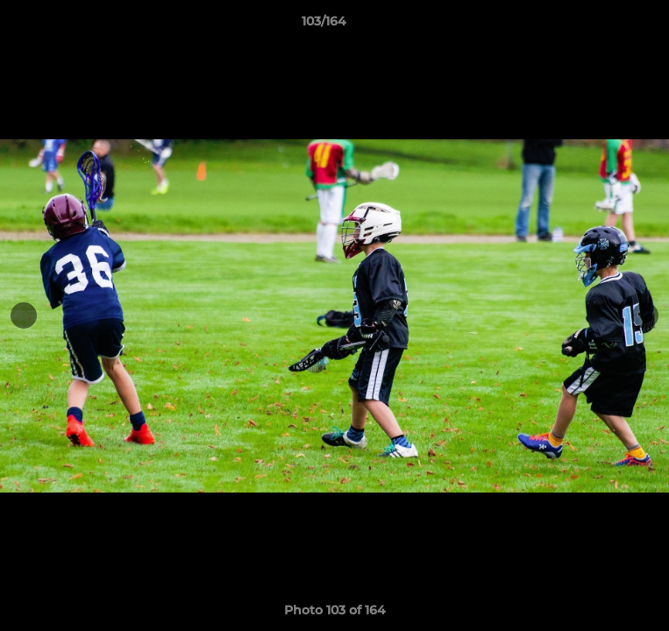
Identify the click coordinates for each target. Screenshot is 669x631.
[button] (605, 25)
